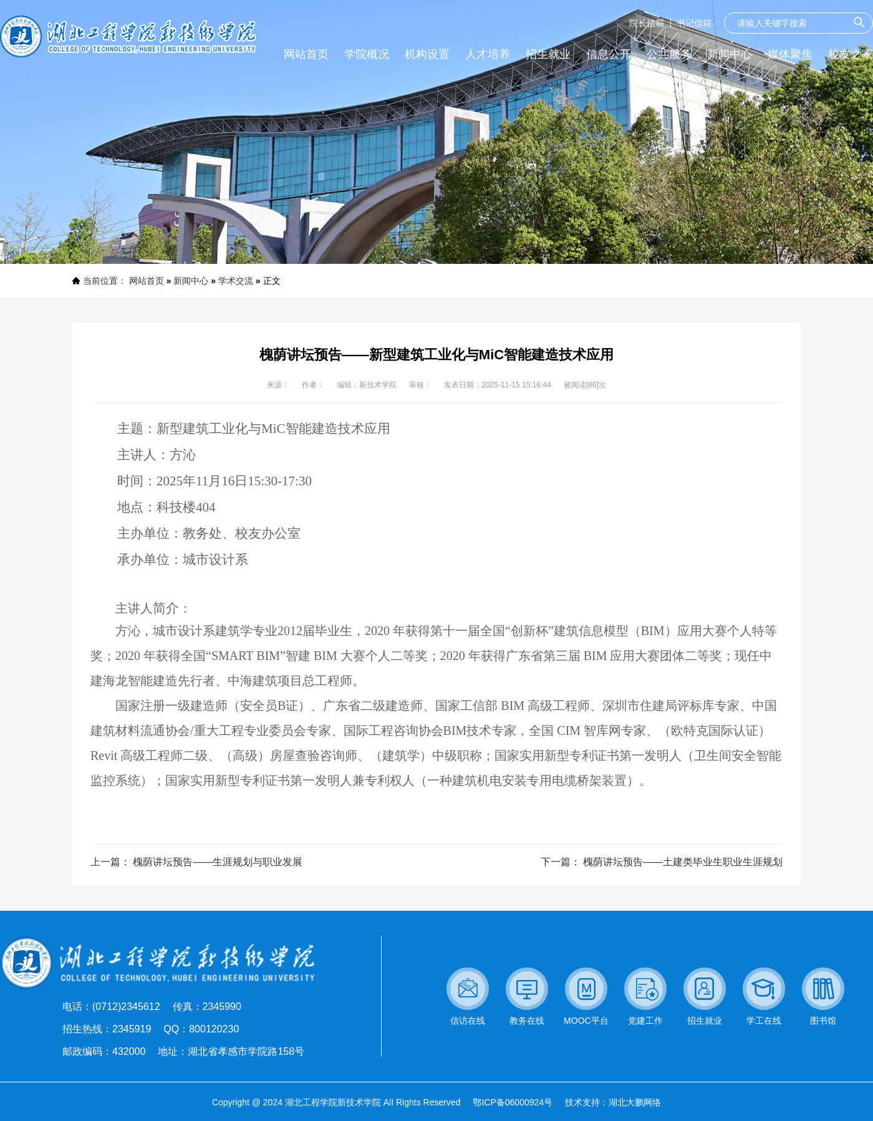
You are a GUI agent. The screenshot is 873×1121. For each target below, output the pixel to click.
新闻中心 (190, 281)
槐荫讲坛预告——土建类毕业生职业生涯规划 (683, 862)
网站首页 (146, 281)
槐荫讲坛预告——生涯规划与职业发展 (217, 862)
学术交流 (235, 281)
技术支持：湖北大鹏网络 (613, 1102)
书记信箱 (694, 23)
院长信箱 (646, 23)
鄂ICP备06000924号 (512, 1102)
